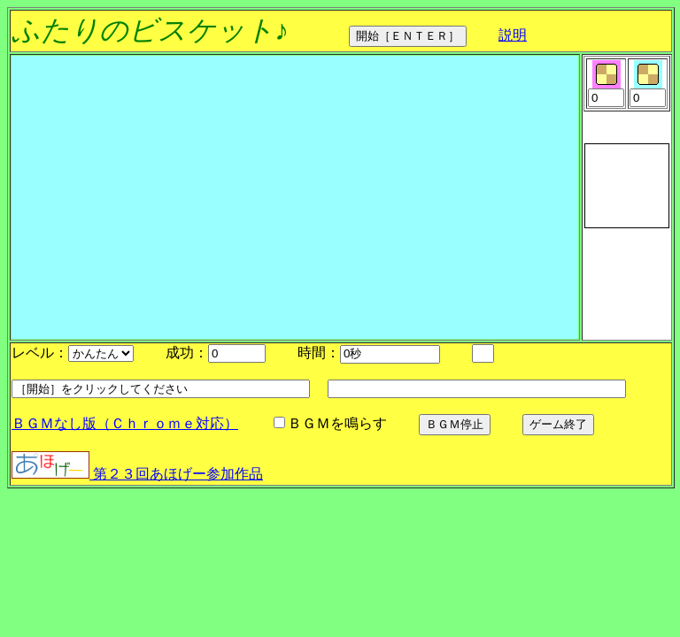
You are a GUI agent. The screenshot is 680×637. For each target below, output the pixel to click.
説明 (512, 34)
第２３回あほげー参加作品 (137, 473)
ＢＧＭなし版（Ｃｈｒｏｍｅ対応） (125, 423)
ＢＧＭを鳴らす (416, 423)
